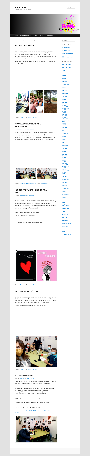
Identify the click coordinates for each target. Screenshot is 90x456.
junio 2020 (64, 149)
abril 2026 (64, 78)
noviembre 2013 (65, 188)
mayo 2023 (64, 111)
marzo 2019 (64, 163)
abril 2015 (64, 181)
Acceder (63, 231)
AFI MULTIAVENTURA (24, 45)
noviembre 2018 (65, 166)
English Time (64, 210)
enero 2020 (64, 157)
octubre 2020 (64, 148)
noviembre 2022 (65, 120)
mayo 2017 (64, 167)
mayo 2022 (64, 124)
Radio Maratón (65, 220)
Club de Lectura (65, 205)
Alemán (63, 202)
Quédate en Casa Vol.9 (66, 64)
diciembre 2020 (65, 145)
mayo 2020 (64, 151)
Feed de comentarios (66, 234)
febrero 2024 (64, 103)
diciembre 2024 (65, 93)
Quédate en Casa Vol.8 (66, 67)
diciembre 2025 (65, 83)
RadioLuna (20, 7)
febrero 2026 (64, 81)
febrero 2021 (64, 142)
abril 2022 (64, 126)
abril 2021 (64, 139)
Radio (36, 35)
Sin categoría (23, 284)
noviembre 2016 (65, 170)
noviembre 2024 (65, 94)
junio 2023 (64, 109)
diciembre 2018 (65, 164)
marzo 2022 (64, 127)
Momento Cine (65, 214)
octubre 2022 (64, 121)
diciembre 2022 (65, 118)
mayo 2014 (64, 187)
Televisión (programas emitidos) (26, 35)
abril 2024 (64, 100)
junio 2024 (64, 97)
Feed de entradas (65, 233)
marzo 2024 (64, 102)
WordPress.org (65, 236)
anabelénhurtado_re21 (32, 117)
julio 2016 (64, 172)
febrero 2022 (64, 129)
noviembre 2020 (65, 146)
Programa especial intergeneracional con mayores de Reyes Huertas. (68, 52)
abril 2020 (64, 152)
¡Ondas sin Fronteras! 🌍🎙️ (68, 45)
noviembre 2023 (65, 108)
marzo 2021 (64, 140)
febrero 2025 (64, 90)
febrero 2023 (64, 115)
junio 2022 (64, 123)
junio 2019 (64, 160)
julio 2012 (64, 195)
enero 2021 (64, 143)
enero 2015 (64, 184)
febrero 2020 (64, 155)
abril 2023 (64, 112)
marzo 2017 (64, 169)
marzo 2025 (64, 89)
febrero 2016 (64, 178)
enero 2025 (64, 91)
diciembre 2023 (65, 106)
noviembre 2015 (65, 179)
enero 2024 (64, 105)
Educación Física (65, 208)
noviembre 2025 (65, 84)
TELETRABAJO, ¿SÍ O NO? (27, 291)
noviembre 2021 (65, 133)
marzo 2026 (64, 80)
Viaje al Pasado (65, 226)
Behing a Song (65, 204)
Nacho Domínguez (30, 47)
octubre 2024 (64, 96)
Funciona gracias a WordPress (45, 451)
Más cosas (42, 35)
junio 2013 (64, 190)
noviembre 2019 (65, 158)
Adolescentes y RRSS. (25, 376)
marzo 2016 (64, 176)
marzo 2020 (64, 154)
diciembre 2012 (65, 192)
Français (63, 211)
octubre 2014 (64, 185)
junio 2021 (64, 136)
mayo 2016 (64, 175)
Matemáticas (64, 213)
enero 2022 (64, 130)
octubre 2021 (64, 135)
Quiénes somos (49, 35)
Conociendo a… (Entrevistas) (68, 207)
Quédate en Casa (65, 217)
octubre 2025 (64, 86)
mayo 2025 (64, 87)
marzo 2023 (64, 114)
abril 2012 (64, 197)
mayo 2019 (64, 161)
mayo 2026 (64, 77)
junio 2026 (64, 75)
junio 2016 (64, 173)
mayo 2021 (64, 138)
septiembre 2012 (65, 194)
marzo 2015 (64, 182)
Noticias (63, 215)
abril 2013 (64, 191)
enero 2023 (64, 117)
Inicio (16, 35)
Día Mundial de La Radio (67, 57)
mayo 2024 (64, 99)
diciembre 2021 (65, 132)
